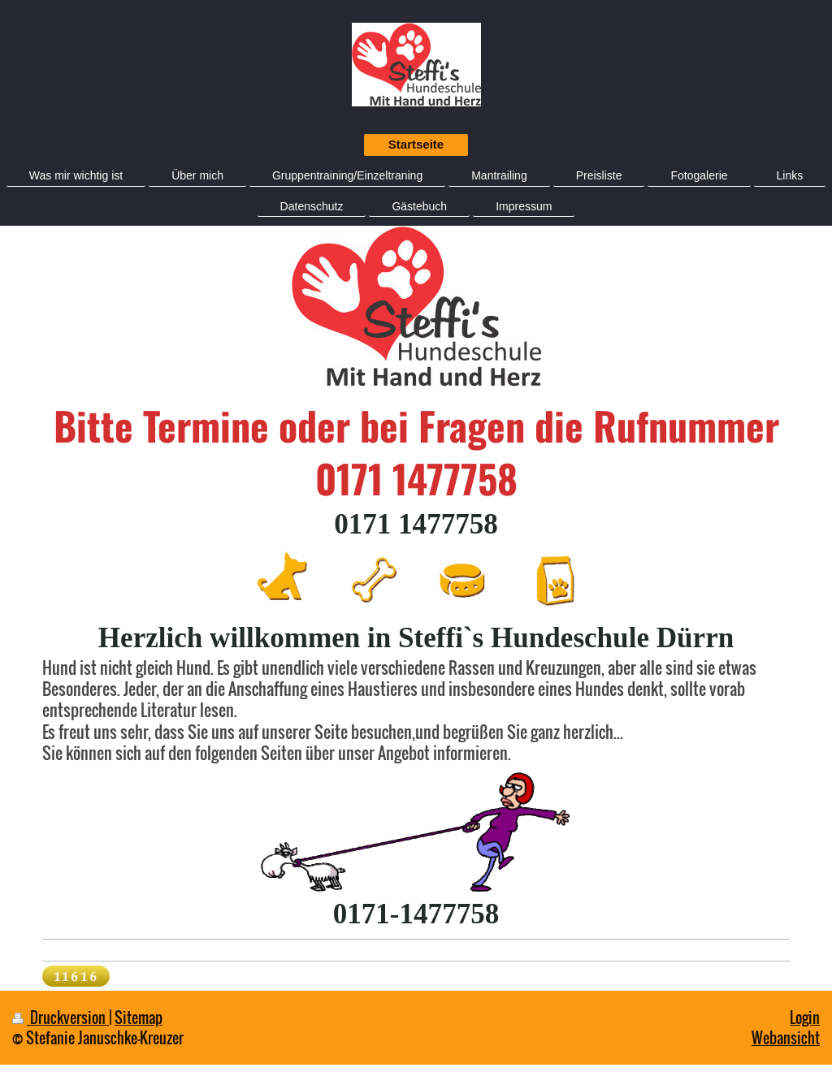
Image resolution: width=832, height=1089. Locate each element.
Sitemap (138, 1017)
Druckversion (60, 1017)
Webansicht (786, 1037)
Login (805, 1017)
